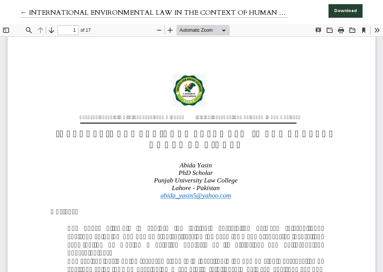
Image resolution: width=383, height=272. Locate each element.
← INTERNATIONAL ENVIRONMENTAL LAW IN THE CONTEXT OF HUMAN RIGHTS (162, 12)
